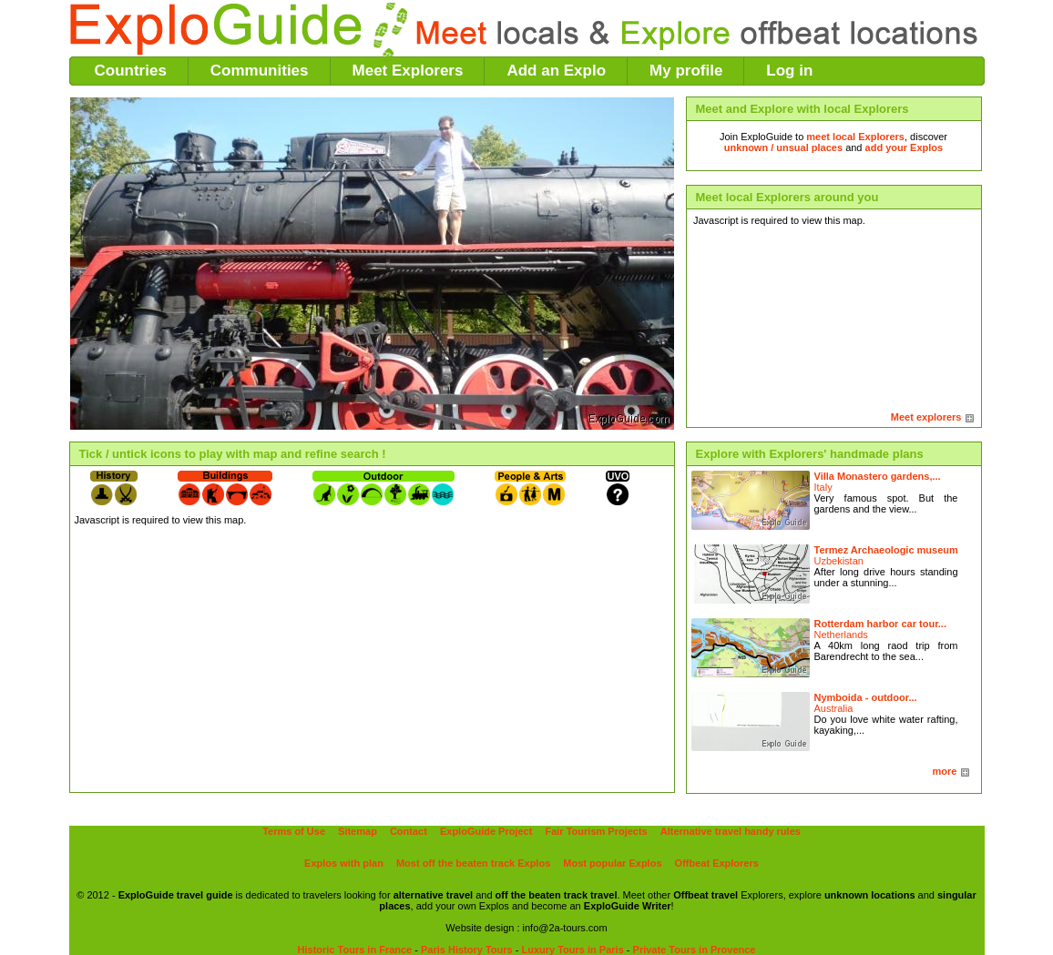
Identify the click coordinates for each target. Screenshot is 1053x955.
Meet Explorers (408, 70)
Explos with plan (343, 863)
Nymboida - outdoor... (865, 697)
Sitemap (357, 831)
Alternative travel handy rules (730, 831)
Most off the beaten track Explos (473, 863)
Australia (834, 708)
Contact (408, 831)
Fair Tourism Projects (596, 831)
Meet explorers (926, 416)
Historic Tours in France (355, 949)
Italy (823, 487)
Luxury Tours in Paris (572, 949)
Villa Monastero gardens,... (877, 476)
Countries (131, 70)
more (945, 771)
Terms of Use (293, 831)
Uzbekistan (839, 560)
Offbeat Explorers (717, 863)
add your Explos (904, 147)
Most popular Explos (612, 863)
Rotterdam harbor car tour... (880, 623)
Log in (789, 70)
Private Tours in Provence (694, 949)
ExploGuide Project (486, 831)
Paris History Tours (467, 949)
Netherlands (841, 634)
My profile (685, 70)
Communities (259, 70)
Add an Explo (556, 70)
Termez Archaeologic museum (886, 549)
